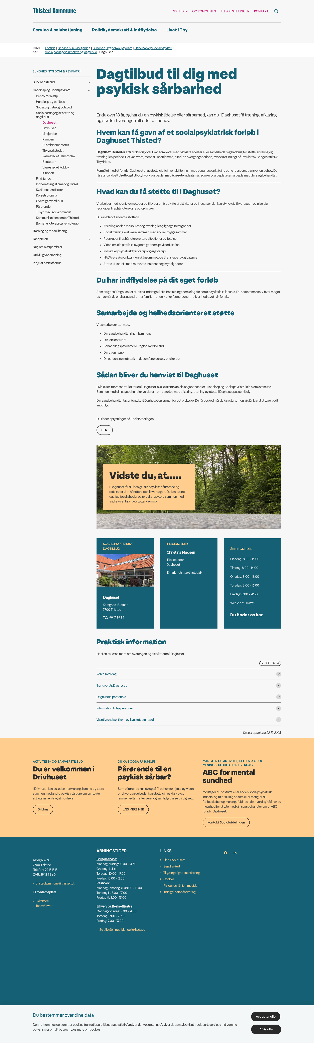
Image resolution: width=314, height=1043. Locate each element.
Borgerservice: (107, 998)
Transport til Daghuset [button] (112, 784)
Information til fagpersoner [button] (115, 807)
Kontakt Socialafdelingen (226, 961)
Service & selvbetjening (58, 30)
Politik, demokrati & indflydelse (124, 30)
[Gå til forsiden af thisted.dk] (54, 11)
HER (104, 529)
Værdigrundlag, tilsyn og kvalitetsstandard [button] (125, 819)
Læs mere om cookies (85, 1029)
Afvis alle (266, 1028)
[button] (88, 81)
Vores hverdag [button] (107, 773)
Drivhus (43, 948)
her (259, 714)
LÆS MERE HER (133, 948)
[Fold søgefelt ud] (276, 11)
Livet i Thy (176, 30)
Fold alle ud (272, 762)
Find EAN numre (174, 998)
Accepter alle (266, 1016)
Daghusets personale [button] (111, 796)
